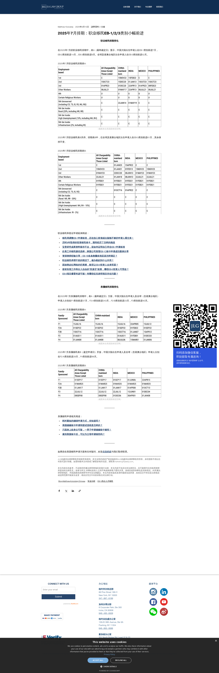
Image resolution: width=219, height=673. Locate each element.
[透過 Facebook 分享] (59, 491)
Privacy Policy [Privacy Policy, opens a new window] (109, 654)
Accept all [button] (98, 660)
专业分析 (91, 481)
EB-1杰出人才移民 (105, 481)
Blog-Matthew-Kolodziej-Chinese (71, 481)
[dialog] (109, 655)
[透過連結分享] (79, 491)
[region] (195, 336)
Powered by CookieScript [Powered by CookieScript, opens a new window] (109, 671)
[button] (153, 612)
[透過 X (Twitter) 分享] (66, 491)
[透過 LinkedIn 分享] (73, 491)
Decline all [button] (121, 660)
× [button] (216, 641)
